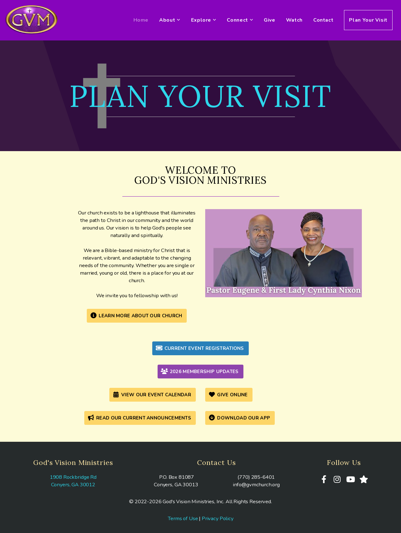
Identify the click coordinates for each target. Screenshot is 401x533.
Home (141, 20)
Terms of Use (183, 518)
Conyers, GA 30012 (73, 484)
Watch (294, 20)
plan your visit (200, 96)
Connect (240, 20)
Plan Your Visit (368, 20)
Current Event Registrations (199, 348)
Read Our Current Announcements (139, 418)
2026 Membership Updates (199, 371)
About (169, 20)
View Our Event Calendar (151, 395)
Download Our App (239, 418)
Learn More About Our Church (136, 316)
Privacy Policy (217, 518)
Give (269, 20)
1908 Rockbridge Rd (73, 477)
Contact (323, 20)
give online (228, 395)
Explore (203, 20)
